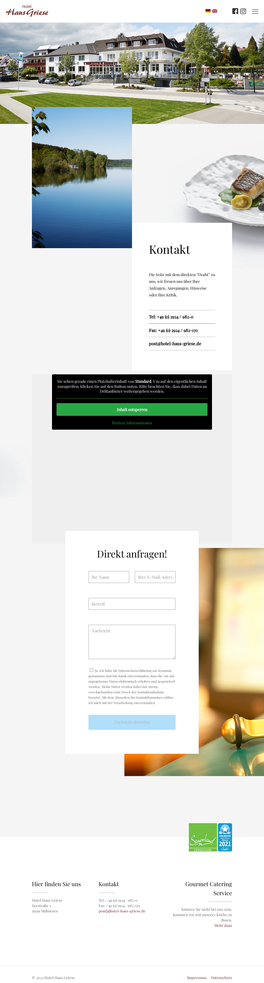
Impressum (197, 977)
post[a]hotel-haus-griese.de (122, 910)
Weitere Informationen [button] (132, 422)
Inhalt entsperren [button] (132, 409)
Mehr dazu (223, 925)
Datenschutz (221, 977)
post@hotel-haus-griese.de (175, 343)
